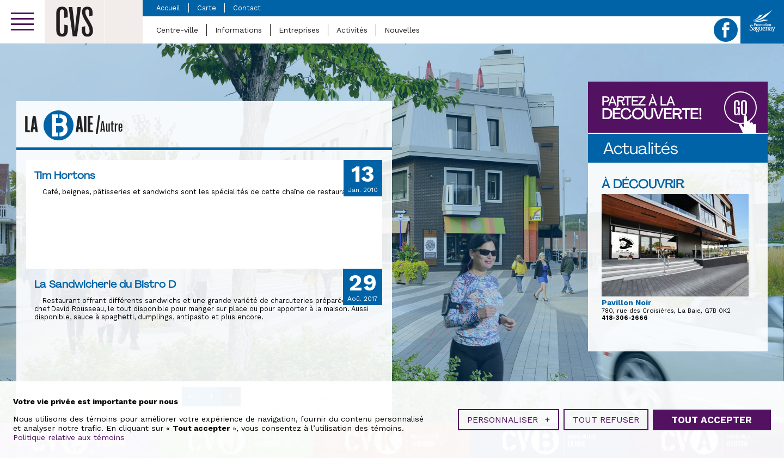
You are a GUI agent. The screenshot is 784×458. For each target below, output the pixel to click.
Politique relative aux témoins (69, 435)
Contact (247, 8)
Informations (238, 30)
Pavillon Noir (626, 302)
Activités (351, 30)
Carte (206, 8)
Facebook (726, 30)
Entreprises (299, 30)
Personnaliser (508, 417)
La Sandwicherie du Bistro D (105, 284)
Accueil (168, 8)
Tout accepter (711, 417)
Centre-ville (177, 30)
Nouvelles (402, 30)
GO (740, 108)
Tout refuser (606, 417)
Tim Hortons (64, 175)
